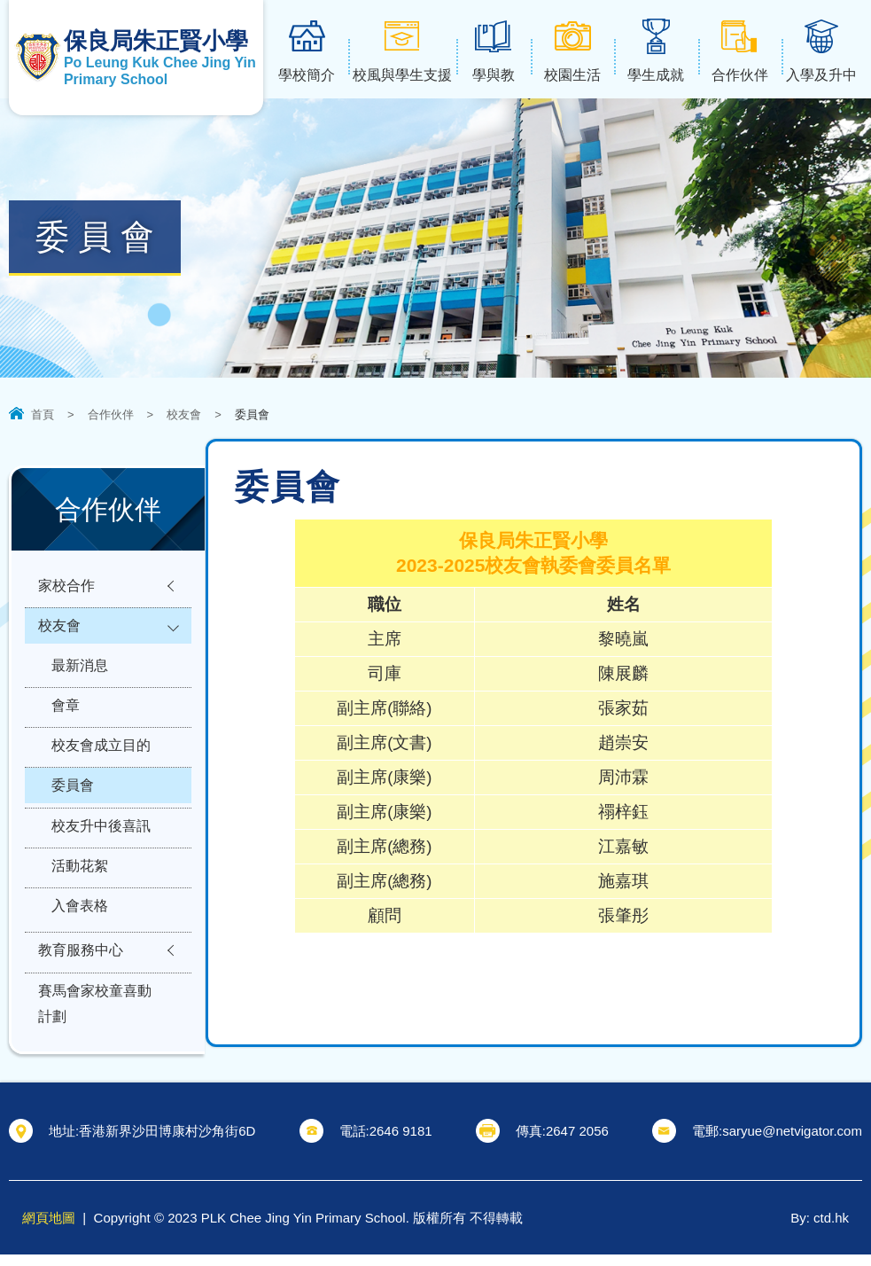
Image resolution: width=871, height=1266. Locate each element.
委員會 (72, 803)
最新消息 (79, 673)
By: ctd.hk (819, 1229)
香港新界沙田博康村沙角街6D (167, 1142)
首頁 (42, 414)
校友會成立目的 (101, 760)
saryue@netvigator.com (792, 1142)
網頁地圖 (48, 1229)
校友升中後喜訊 (101, 847)
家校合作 (66, 587)
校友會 (184, 414)
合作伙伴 (111, 414)
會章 (65, 716)
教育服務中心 (80, 981)
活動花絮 (79, 890)
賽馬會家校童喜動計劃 (95, 1040)
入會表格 (79, 934)
